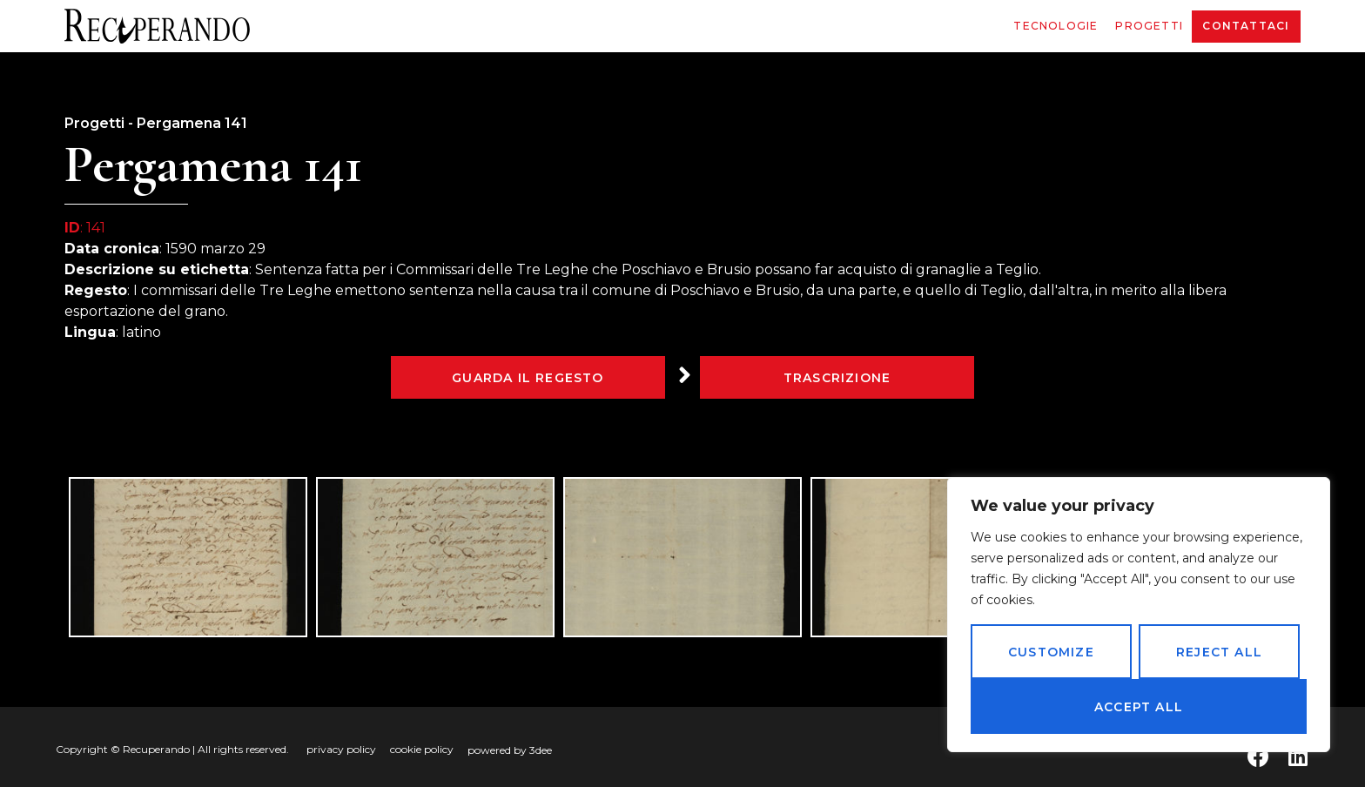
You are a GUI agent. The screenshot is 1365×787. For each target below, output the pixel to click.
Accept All (1138, 707)
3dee (540, 750)
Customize (1051, 652)
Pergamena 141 (192, 123)
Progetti (1149, 25)
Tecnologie (1055, 25)
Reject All (1219, 652)
